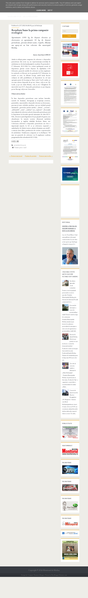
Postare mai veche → (48, 149)
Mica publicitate (30, 16)
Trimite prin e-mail (17, 140)
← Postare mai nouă (13, 149)
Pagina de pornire (31, 149)
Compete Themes (33, 596)
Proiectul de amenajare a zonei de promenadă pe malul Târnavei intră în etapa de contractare (69, 333)
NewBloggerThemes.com (59, 596)
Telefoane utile (14, 16)
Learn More (41, 10)
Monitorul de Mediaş (51, 591)
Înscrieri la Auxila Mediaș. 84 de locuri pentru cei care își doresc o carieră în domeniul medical (69, 357)
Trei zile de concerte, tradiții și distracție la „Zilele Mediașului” (73, 380)
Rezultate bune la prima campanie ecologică (28, 31)
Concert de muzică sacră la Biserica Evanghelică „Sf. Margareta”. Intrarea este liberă (69, 402)
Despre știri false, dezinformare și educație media (67, 255)
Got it (50, 10)
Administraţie (18, 138)
